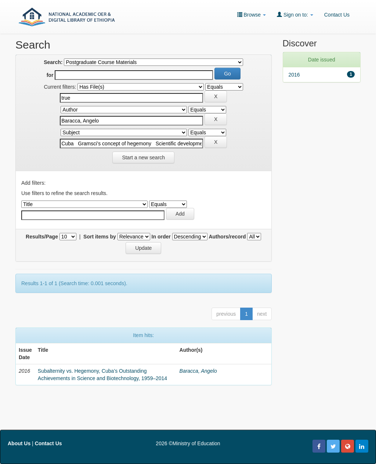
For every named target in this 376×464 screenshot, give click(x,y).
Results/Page (42, 237)
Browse (251, 14)
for (50, 75)
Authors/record (227, 237)
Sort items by (99, 237)
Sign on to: (295, 14)
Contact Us (337, 15)
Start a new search (143, 157)
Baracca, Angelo (198, 371)
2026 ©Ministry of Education (188, 443)
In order (161, 237)
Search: (53, 62)
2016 (294, 75)
